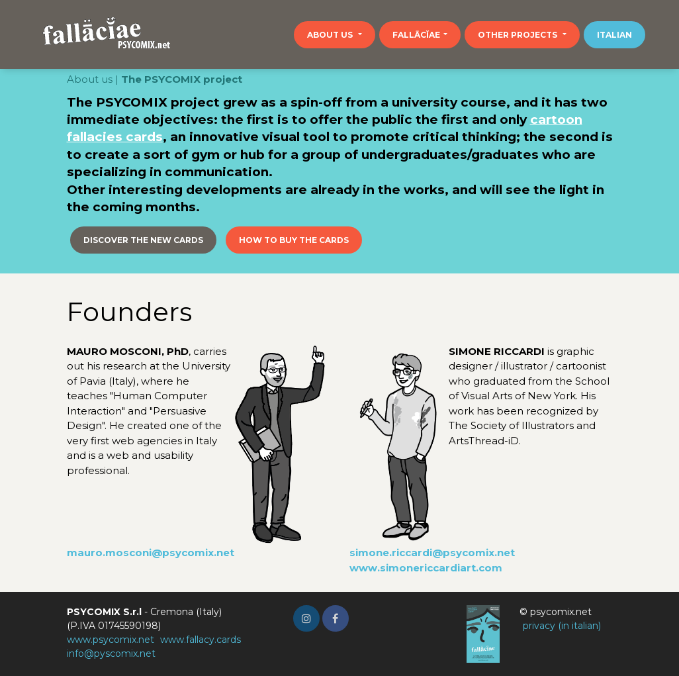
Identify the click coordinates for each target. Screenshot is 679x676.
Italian (614, 35)
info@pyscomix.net (111, 653)
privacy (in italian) (562, 626)
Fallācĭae (416, 35)
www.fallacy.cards (200, 640)
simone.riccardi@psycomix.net (432, 552)
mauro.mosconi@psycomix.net (150, 552)
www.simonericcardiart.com (425, 567)
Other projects (518, 35)
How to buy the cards (294, 240)
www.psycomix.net (110, 640)
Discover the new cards (143, 240)
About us (331, 35)
